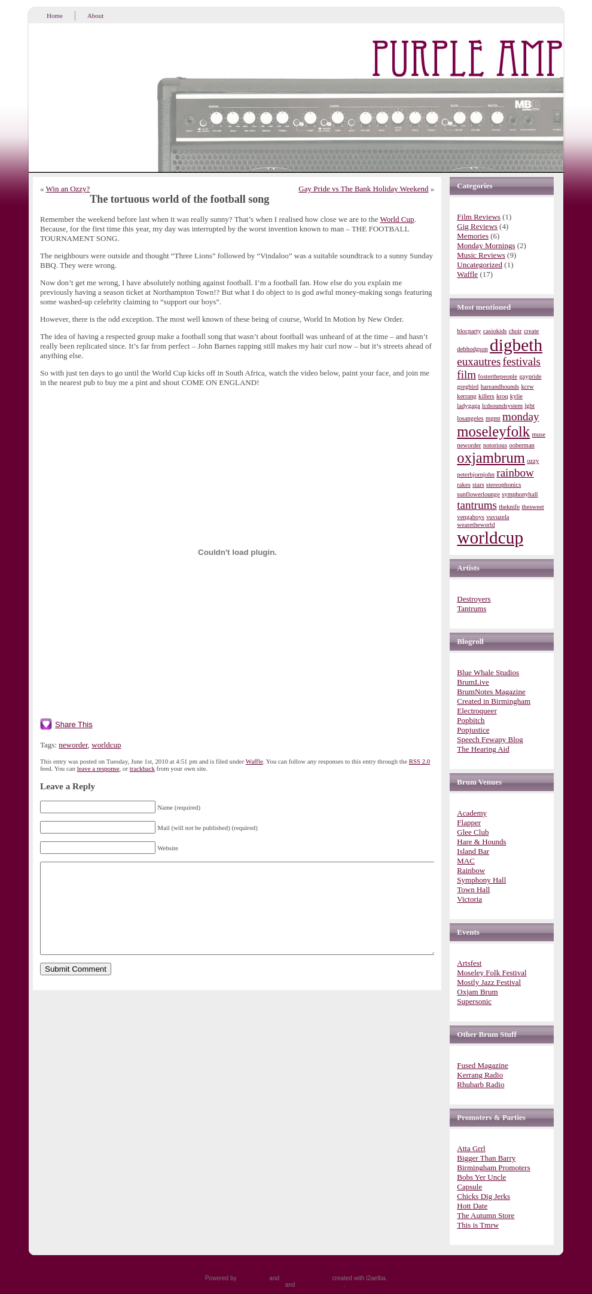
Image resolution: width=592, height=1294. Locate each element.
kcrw (527, 386)
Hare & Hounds (481, 841)
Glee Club (473, 832)
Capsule (469, 1186)
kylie (516, 396)
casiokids (495, 331)
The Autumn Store (485, 1215)
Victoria (469, 899)
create (531, 331)
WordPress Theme (306, 1278)
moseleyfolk (493, 431)
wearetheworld (476, 524)
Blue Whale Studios (488, 672)
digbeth (516, 345)
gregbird (467, 386)
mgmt (493, 418)
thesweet (532, 506)
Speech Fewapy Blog (490, 739)
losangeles (470, 418)
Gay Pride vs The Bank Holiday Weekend (363, 188)
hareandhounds (500, 386)
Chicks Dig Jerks (483, 1196)
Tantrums (471, 608)
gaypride (530, 376)
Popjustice (473, 729)
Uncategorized (479, 264)
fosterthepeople (497, 376)
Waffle (254, 761)
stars (478, 484)
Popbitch (470, 720)
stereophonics (503, 484)
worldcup (106, 744)
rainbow (514, 472)
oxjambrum (491, 458)
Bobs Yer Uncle (481, 1177)
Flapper (469, 822)
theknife (509, 506)
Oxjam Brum (477, 991)
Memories (473, 235)
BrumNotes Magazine (491, 691)
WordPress (252, 1278)
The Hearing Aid (483, 748)
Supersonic (474, 1001)
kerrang (467, 396)
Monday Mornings (486, 245)
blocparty (469, 331)
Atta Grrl (471, 1148)
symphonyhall (520, 494)
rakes (463, 484)
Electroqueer (476, 710)
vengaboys (470, 517)
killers (486, 396)
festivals (522, 361)
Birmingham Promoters (493, 1167)
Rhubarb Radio (480, 1084)
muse (538, 434)
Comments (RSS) (320, 1284)
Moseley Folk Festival (491, 972)
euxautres (479, 361)
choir (515, 331)
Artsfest (469, 963)
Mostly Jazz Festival (489, 982)
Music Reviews (481, 255)
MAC (466, 860)
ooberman (522, 445)
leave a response (98, 768)
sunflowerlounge (478, 494)
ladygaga (468, 405)
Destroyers (473, 598)
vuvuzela (497, 517)
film (466, 374)
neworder (73, 744)
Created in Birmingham (493, 701)
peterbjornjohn (476, 474)
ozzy (533, 460)
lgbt (529, 405)
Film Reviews (479, 216)
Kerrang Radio (480, 1074)
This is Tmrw (478, 1224)
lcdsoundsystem (502, 405)
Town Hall (473, 889)
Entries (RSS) (265, 1284)
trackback (142, 768)
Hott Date (472, 1205)
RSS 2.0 (420, 761)
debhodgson (472, 349)
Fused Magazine (482, 1065)
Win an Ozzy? (68, 188)
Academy (472, 812)
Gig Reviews (477, 226)
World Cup (397, 219)
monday (520, 416)
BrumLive (473, 681)
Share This (74, 724)
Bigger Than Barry (486, 1157)
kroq (502, 396)
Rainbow (471, 870)
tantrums (477, 505)
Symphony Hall (481, 879)
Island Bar (473, 851)
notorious (495, 445)
